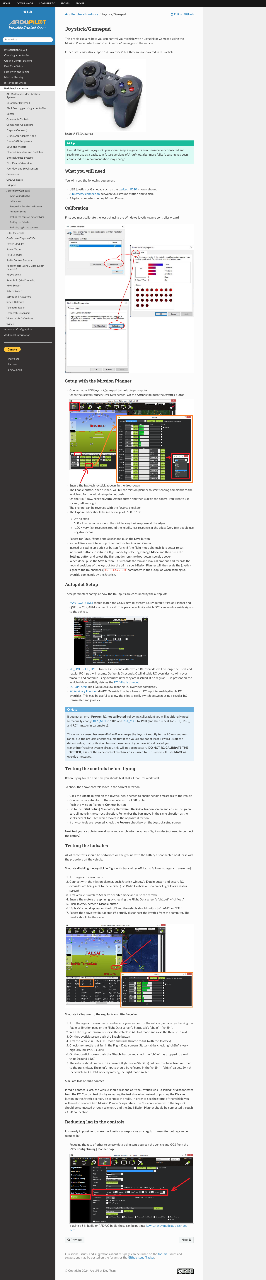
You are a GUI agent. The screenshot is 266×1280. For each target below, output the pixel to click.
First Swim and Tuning (16, 72)
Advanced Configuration (18, 329)
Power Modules (15, 244)
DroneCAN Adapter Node (21, 136)
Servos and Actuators (18, 296)
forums (162, 1254)
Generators (12, 174)
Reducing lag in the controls (24, 228)
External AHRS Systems (19, 157)
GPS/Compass (14, 179)
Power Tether (13, 249)
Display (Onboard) (16, 130)
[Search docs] (27, 39)
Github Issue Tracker (141, 1257)
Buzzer (10, 114)
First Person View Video (19, 163)
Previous (74, 1239)
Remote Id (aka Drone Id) (20, 280)
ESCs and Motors (16, 146)
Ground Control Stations (18, 60)
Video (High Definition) (19, 318)
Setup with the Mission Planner (26, 206)
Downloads (24, 3)
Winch (10, 324)
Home (6, 3)
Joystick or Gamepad (18, 190)
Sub (27, 22)
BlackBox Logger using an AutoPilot (26, 108)
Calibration (15, 201)
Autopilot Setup (18, 212)
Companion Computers (19, 124)
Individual (13, 359)
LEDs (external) (15, 233)
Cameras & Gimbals (17, 119)
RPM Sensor (13, 285)
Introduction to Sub (15, 49)
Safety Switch (14, 291)
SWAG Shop (15, 369)
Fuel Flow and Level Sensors (22, 168)
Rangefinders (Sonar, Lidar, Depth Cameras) (25, 267)
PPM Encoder (14, 255)
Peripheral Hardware (16, 88)
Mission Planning (13, 77)
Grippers (11, 185)
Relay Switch (13, 274)
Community (46, 3)
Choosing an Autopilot (17, 55)
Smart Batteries (15, 302)
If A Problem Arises (15, 82)
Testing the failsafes (20, 222)
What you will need (20, 196)
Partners (12, 364)
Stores (65, 3)
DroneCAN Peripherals (19, 141)
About (80, 3)
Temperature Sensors (18, 313)
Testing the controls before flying (27, 217)
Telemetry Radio (15, 307)
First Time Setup (13, 66)
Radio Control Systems (19, 260)
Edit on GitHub (183, 14)
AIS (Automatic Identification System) (23, 96)
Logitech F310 (128, 189)
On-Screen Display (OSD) (20, 238)
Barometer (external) (18, 103)
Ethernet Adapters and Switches (24, 152)
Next (186, 1239)
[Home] (66, 14)
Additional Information (17, 335)
